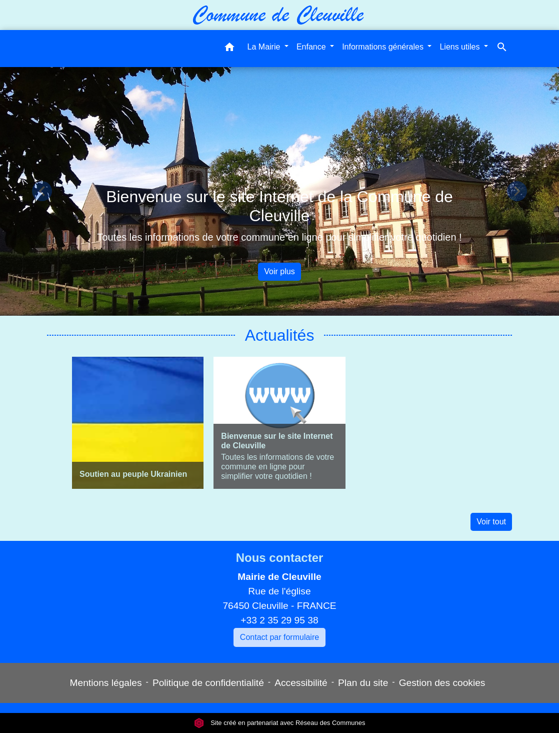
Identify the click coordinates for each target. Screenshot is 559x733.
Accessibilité (301, 682)
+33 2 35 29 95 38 (279, 620)
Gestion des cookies (442, 682)
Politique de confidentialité (208, 682)
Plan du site (363, 682)
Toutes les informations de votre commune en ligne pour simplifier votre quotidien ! (279, 237)
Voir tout (491, 521)
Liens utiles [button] (461, 47)
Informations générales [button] (384, 47)
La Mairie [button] (265, 47)
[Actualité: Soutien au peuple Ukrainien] (138, 422)
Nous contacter (280, 557)
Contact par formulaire (279, 637)
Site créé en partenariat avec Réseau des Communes (280, 722)
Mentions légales (106, 682)
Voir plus (279, 271)
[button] (230, 49)
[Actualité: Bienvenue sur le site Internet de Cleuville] (279, 422)
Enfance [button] (312, 47)
